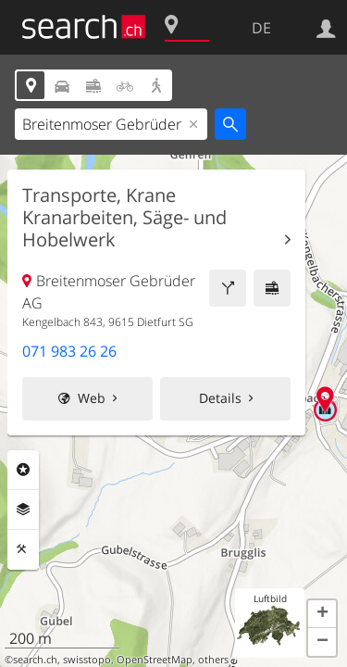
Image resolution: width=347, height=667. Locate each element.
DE (261, 28)
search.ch (35, 659)
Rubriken (23, 469)
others (213, 659)
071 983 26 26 (69, 351)
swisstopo (87, 659)
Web (91, 398)
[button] (322, 614)
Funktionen (23, 549)
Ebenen (23, 509)
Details (220, 398)
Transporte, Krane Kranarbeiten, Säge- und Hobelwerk (124, 217)
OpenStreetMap (154, 659)
